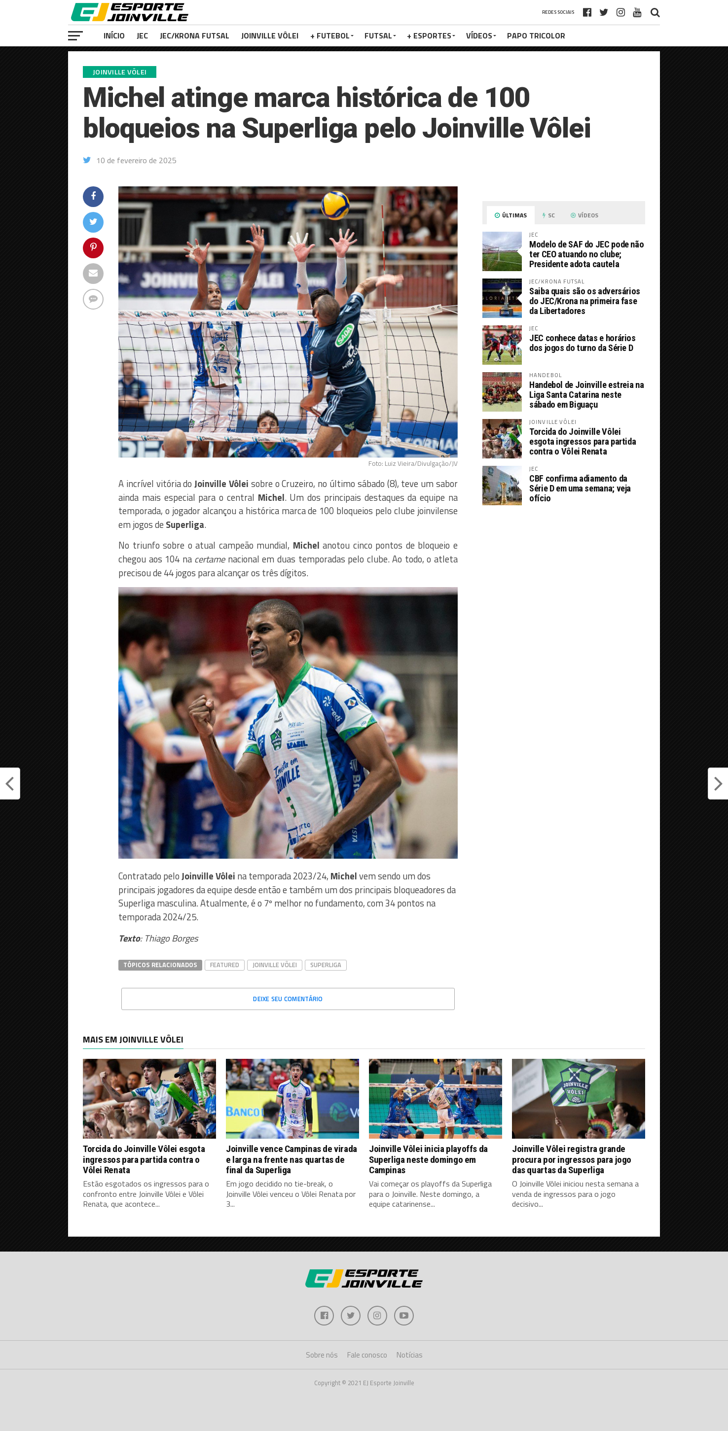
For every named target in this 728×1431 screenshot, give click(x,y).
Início (114, 35)
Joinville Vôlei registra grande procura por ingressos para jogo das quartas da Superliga (571, 1159)
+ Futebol (330, 35)
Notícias (410, 1355)
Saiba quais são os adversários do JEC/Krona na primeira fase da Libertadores (584, 301)
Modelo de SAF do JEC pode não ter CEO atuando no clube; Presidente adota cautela (586, 254)
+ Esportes (429, 35)
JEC (142, 35)
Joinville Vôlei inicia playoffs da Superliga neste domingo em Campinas (428, 1159)
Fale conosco (367, 1355)
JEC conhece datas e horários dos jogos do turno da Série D (582, 343)
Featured (224, 965)
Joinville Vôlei (269, 35)
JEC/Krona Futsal (194, 35)
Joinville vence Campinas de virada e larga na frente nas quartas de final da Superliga (291, 1159)
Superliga (325, 965)
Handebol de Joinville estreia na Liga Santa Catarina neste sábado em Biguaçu (586, 395)
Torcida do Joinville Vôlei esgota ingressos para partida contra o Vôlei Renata (582, 441)
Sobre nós (322, 1355)
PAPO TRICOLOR (536, 35)
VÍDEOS (479, 35)
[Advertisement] (563, 595)
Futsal (378, 35)
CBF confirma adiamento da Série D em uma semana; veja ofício (580, 488)
